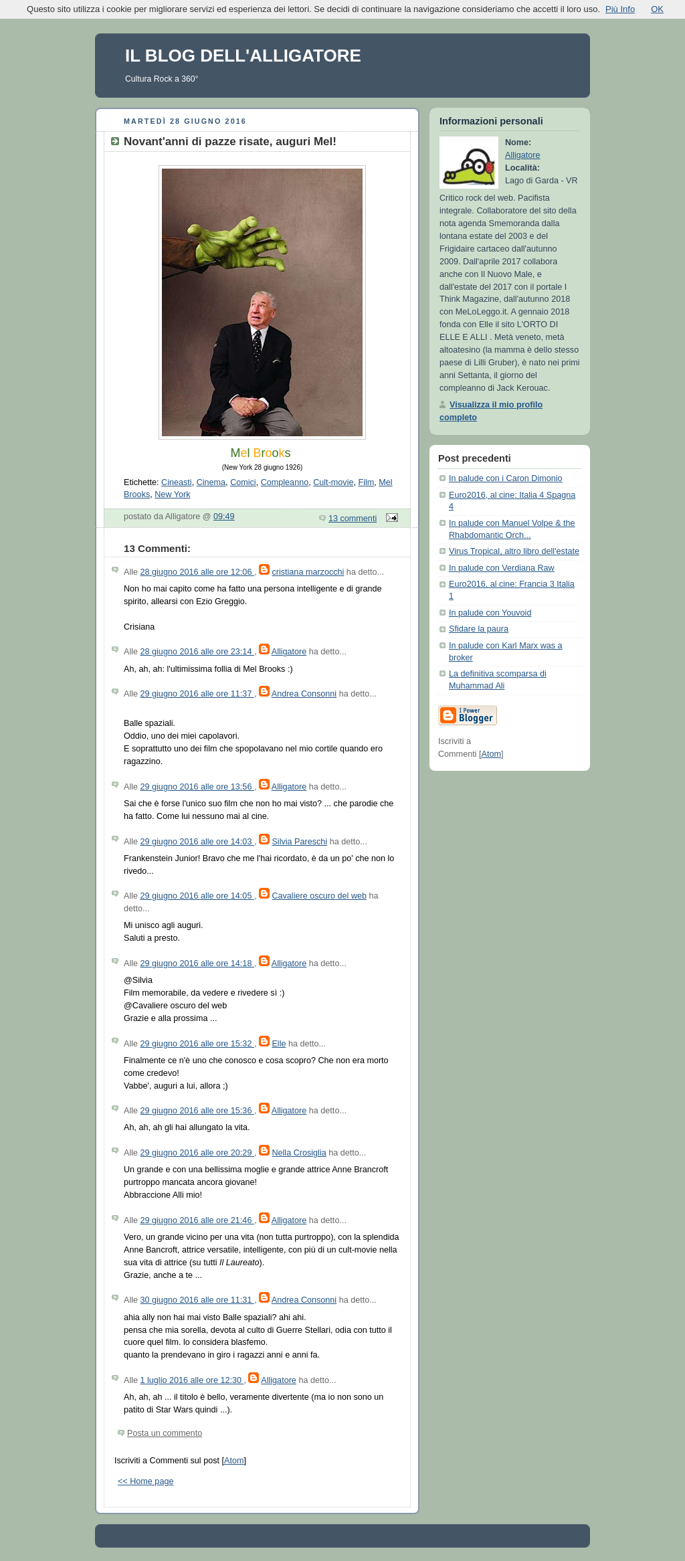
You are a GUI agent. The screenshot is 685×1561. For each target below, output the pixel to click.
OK (657, 9)
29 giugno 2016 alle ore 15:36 (197, 1110)
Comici (243, 482)
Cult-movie (333, 482)
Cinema (211, 482)
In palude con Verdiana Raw (502, 568)
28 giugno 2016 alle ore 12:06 (197, 572)
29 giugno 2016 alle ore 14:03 (197, 841)
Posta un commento (164, 1433)
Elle (279, 1043)
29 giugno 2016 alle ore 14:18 (197, 963)
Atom (233, 1460)
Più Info (620, 9)
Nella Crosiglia (299, 1153)
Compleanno (285, 482)
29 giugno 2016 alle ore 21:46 (197, 1220)
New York (172, 494)
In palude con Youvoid (490, 613)
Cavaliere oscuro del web (319, 896)
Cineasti (176, 482)
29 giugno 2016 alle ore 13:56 (197, 787)
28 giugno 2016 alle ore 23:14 (197, 651)
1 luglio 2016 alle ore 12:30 (192, 1380)
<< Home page (145, 1481)
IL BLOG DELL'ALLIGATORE (243, 55)
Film (366, 482)
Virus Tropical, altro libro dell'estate (514, 551)
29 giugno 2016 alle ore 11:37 (197, 694)
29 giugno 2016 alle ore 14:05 (197, 896)
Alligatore (289, 651)
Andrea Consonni (304, 694)
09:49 (224, 516)
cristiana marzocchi (308, 572)
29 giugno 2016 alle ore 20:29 (197, 1153)
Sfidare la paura (478, 629)
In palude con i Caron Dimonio (506, 478)
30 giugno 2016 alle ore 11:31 (197, 1300)
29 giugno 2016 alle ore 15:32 (197, 1043)
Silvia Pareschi (299, 841)
